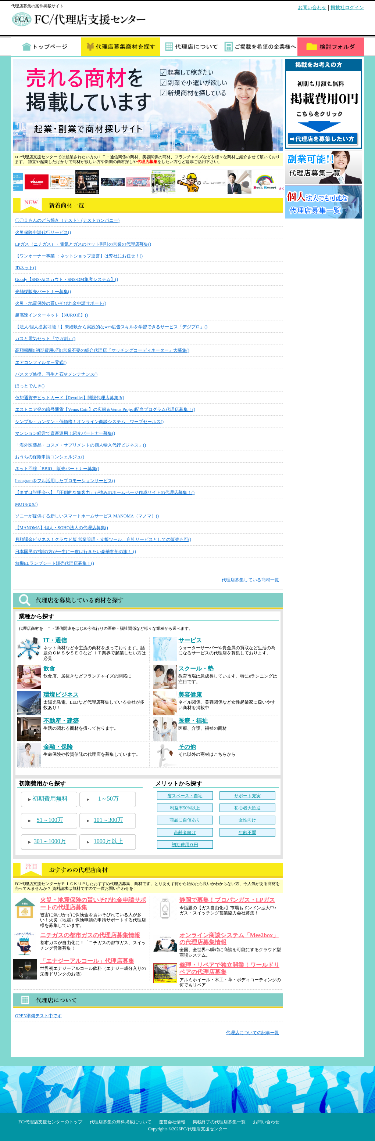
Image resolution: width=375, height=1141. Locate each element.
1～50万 (108, 798)
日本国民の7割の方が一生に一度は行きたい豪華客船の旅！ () (75, 551)
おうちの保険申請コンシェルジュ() (49, 456)
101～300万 (108, 820)
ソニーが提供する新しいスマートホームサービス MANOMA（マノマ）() (87, 516)
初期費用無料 (50, 798)
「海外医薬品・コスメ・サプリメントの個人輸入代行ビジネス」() (80, 445)
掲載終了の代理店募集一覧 (219, 1121)
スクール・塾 (196, 668)
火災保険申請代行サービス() (43, 232)
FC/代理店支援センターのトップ (50, 1121)
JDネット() (25, 267)
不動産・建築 (61, 721)
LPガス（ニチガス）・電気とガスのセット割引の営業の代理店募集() (83, 244)
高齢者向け (185, 832)
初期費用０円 (185, 844)
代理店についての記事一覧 (252, 1032)
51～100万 (50, 820)
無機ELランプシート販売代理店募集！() (54, 563)
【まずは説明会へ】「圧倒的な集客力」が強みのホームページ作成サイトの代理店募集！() (104, 492)
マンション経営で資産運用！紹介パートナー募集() (65, 433)
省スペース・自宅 (185, 795)
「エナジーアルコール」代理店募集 (87, 961)
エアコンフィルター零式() (41, 362)
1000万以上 (108, 841)
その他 (187, 747)
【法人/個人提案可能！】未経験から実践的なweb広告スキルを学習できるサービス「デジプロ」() (111, 326)
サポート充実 (247, 795)
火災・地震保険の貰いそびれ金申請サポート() (60, 303)
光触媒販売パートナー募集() (43, 291)
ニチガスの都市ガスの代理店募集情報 (90, 935)
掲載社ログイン (347, 7)
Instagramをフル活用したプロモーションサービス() (65, 480)
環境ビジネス (61, 695)
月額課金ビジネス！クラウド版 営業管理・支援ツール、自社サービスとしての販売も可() (103, 539)
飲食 (49, 668)
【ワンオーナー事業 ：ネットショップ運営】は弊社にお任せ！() (79, 256)
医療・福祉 (193, 721)
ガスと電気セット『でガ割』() (45, 338)
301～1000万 (50, 841)
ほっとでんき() (29, 386)
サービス (190, 640)
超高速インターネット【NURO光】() (51, 315)
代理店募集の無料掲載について (120, 1121)
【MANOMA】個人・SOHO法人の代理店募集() (61, 527)
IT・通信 (55, 640)
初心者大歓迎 (247, 807)
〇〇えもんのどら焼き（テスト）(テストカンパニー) (67, 220)
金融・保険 (58, 747)
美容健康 (190, 695)
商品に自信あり (184, 820)
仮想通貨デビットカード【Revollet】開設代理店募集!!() (69, 397)
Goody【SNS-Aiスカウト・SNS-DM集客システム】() (66, 279)
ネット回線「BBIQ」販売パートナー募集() (57, 468)
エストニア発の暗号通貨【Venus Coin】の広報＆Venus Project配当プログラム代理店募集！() (105, 409)
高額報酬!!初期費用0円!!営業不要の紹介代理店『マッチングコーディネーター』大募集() (102, 350)
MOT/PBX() (26, 504)
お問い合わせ (312, 7)
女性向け (247, 820)
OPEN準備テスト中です (38, 1015)
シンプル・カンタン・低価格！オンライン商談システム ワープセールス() (89, 421)
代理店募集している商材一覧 (250, 579)
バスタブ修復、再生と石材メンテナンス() (56, 374)
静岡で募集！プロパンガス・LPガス (227, 900)
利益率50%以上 (185, 807)
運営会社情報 (172, 1121)
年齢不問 (247, 832)
